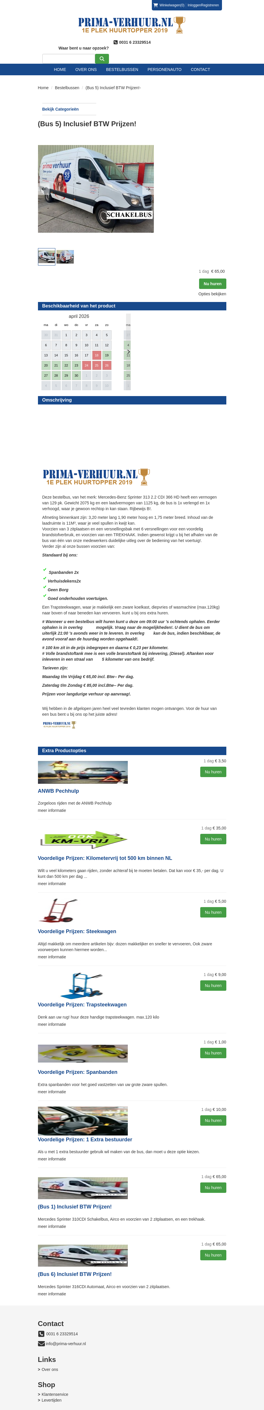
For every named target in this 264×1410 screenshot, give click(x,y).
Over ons (86, 63)
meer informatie (119, 772)
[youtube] (210, 1406)
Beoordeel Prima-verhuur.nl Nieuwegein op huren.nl (132, 338)
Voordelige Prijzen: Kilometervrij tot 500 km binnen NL (158, 823)
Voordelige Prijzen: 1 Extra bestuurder (152, 1116)
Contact (200, 63)
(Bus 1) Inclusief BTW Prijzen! (142, 1186)
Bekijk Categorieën (67, 103)
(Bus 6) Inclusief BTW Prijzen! (142, 1256)
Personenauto (164, 63)
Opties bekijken (208, 133)
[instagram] (221, 1406)
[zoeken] (215, 53)
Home (60, 63)
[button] (110, 159)
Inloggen (194, 5)
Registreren (210, 5)
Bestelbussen (122, 63)
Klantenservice (153, 1348)
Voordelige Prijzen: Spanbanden (145, 1047)
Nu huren (208, 122)
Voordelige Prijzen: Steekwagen (144, 901)
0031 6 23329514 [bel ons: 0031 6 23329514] (62, 1323)
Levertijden (150, 1354)
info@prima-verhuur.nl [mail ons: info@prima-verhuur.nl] (66, 1333)
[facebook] (200, 1406)
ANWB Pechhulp (125, 756)
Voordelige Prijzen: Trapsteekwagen (149, 977)
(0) (168, 5)
